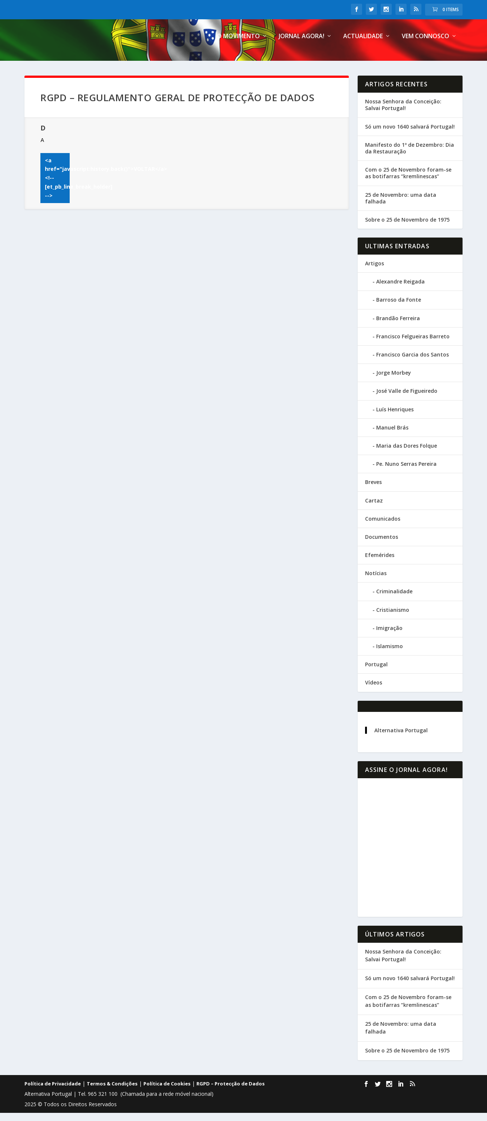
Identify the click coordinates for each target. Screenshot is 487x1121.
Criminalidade (394, 599)
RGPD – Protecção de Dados (230, 1091)
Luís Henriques (395, 417)
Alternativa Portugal (401, 738)
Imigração (389, 636)
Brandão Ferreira (398, 325)
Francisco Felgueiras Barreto (413, 344)
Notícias (376, 581)
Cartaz (374, 508)
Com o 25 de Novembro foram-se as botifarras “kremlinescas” (408, 181)
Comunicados (382, 526)
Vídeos (373, 690)
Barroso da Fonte (398, 307)
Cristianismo (392, 617)
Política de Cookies (167, 1091)
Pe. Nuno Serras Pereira (406, 471)
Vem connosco (425, 44)
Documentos (381, 544)
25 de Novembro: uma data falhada (400, 206)
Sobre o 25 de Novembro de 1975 (407, 227)
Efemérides (379, 563)
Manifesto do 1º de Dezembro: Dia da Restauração (409, 156)
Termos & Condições (112, 1091)
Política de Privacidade (52, 1091)
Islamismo (389, 654)
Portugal (376, 672)
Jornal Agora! (301, 44)
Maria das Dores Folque (406, 453)
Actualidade (363, 44)
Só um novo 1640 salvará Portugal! (410, 134)
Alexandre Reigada (400, 289)
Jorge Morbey (393, 380)
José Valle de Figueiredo (406, 398)
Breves (373, 490)
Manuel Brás (392, 435)
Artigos (374, 271)
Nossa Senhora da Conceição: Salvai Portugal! (403, 113)
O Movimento (238, 44)
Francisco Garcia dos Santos (412, 362)
